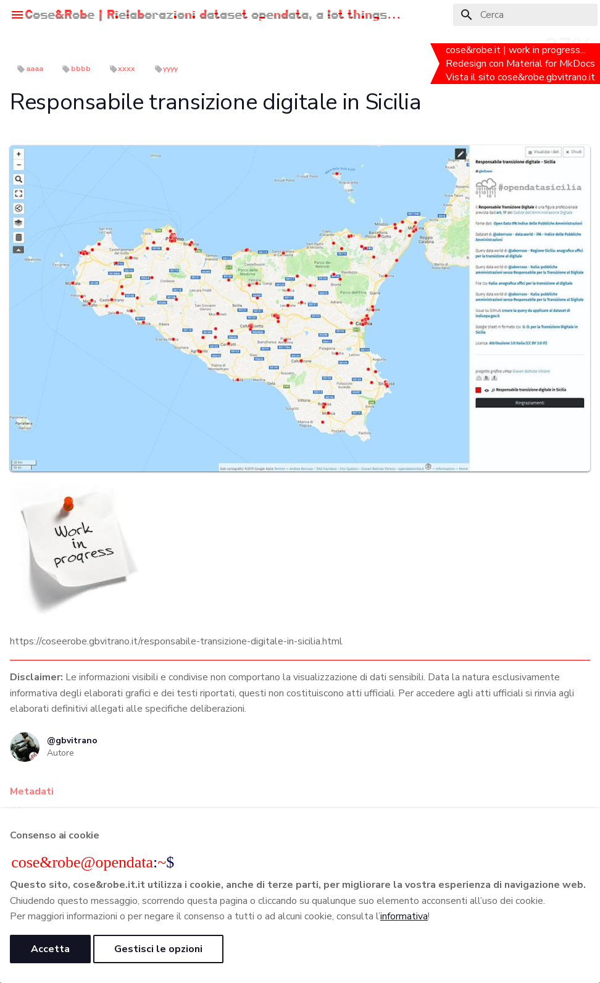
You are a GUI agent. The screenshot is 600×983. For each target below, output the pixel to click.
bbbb (81, 69)
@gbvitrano (72, 740)
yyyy (170, 69)
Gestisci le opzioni (158, 949)
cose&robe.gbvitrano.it (547, 77)
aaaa (34, 69)
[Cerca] (525, 15)
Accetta (50, 949)
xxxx (126, 69)
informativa (404, 916)
